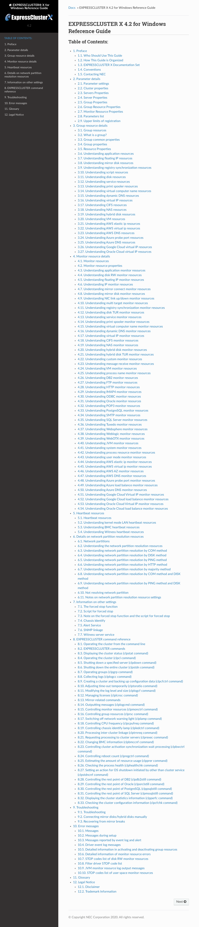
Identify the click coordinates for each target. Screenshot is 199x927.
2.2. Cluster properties (93, 88)
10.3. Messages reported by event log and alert (109, 840)
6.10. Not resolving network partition (103, 592)
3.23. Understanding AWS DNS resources (106, 233)
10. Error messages (15, 103)
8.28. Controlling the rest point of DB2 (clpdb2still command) (119, 779)
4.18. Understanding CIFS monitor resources (108, 340)
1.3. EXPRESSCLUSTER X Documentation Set (109, 65)
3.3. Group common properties (99, 139)
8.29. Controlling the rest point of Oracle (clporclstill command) (121, 784)
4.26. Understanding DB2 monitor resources (108, 377)
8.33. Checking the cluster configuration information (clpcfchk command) (127, 802)
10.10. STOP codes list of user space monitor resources (115, 872)
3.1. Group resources (92, 130)
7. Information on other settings (23, 82)
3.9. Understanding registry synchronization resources (114, 167)
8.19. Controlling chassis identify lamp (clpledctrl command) (118, 728)
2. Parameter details (16, 50)
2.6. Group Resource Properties (99, 107)
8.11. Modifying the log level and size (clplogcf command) (116, 690)
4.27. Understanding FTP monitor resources (107, 382)
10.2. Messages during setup (97, 835)
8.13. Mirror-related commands (99, 700)
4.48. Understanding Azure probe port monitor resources (116, 480)
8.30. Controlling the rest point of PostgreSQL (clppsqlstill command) (125, 788)
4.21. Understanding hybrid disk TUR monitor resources (116, 354)
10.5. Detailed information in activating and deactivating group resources (127, 849)
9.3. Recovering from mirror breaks (101, 821)
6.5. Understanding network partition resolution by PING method (122, 560)
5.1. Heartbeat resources (94, 518)
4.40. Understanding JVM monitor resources (108, 443)
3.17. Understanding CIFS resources (102, 205)
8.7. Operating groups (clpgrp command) (105, 672)
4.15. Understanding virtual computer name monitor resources (120, 326)
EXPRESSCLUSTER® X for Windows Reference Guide (29, 13)
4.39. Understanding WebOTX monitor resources (111, 438)
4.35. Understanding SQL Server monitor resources (112, 419)
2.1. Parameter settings (93, 83)
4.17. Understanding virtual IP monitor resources (111, 335)
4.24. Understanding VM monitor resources (107, 368)
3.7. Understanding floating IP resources (105, 158)
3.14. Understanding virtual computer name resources (114, 191)
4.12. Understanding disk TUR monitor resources (111, 312)
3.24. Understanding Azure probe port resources (110, 237)
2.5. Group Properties (92, 102)
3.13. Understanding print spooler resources (108, 186)
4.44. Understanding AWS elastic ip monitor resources (115, 462)
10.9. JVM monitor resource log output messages (111, 868)
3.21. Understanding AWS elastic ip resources (109, 223)
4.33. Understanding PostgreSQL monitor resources (113, 410)
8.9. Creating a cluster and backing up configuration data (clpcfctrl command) (130, 681)
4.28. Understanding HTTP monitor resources (109, 387)
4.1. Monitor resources (93, 261)
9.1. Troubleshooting (92, 812)
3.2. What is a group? (92, 135)
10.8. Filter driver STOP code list (100, 863)
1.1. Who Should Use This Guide (100, 55)
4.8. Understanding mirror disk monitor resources (111, 293)
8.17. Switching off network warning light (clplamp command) (120, 718)
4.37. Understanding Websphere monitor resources (113, 429)
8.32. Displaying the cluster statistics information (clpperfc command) (125, 798)
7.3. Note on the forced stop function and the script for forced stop (124, 616)
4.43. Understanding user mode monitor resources (112, 457)
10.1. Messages (88, 830)
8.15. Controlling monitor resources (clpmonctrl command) (118, 709)
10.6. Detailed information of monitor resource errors (114, 854)
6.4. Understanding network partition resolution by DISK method (122, 555)
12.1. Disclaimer (89, 886)
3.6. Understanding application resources (106, 153)
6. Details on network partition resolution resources (22, 75)
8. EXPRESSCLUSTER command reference (23, 90)
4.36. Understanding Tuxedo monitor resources (110, 424)
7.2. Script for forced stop (95, 611)
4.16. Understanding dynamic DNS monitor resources (114, 331)
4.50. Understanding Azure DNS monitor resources (112, 490)
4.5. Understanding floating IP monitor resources (111, 279)
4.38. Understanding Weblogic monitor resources (111, 433)
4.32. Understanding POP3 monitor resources (109, 405)
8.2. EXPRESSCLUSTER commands (101, 648)
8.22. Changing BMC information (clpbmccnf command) (116, 742)
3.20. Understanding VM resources (101, 219)
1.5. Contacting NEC (92, 74)
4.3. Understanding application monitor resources (111, 270)
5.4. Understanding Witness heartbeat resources (111, 532)
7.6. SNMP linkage (90, 630)
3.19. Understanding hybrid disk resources (106, 214)
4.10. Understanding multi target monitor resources (113, 303)
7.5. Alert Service (89, 625)
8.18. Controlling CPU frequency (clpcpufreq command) (116, 723)
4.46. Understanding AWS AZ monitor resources (111, 471)
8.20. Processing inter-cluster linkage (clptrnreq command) (117, 732)
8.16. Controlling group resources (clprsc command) (113, 714)
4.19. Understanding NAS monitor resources (108, 345)
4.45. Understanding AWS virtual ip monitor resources (115, 466)
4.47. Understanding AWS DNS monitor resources (112, 476)
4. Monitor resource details (20, 61)
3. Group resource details (19, 55)
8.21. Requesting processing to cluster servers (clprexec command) (123, 737)
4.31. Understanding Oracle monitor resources (109, 401)
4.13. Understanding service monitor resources (109, 317)
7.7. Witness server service (96, 634)
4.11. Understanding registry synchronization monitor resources (121, 307)
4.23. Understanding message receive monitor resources (116, 363)
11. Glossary (11, 108)
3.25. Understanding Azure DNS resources (106, 242)
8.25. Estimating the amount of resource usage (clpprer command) (122, 760)
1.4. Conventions (89, 69)
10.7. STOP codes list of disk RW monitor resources (113, 858)
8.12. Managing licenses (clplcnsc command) (108, 695)
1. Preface (10, 44)
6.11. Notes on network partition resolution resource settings (119, 597)
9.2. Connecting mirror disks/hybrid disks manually (112, 816)
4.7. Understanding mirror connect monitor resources (114, 289)
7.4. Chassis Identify (91, 620)
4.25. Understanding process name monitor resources (114, 373)
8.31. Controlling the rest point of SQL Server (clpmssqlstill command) (125, 793)
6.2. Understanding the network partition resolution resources (120, 546)
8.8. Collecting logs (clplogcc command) (104, 676)
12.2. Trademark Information (97, 891)
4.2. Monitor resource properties (100, 265)
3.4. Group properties (92, 144)
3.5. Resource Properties (94, 149)
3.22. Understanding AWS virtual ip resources (109, 228)
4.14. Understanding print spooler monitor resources (113, 321)
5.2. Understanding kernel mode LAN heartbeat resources (117, 522)
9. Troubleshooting (15, 97)
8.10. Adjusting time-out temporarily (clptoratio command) (117, 686)
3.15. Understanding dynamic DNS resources (108, 195)
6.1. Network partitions (94, 541)
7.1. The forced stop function (98, 606)
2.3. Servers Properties (93, 93)
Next (181, 901)
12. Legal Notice (14, 114)
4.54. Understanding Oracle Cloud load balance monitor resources (123, 508)
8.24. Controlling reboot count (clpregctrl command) (113, 756)
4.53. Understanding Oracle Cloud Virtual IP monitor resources (120, 504)
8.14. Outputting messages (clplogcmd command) (111, 704)
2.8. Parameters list (91, 116)
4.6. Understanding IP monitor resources (105, 284)
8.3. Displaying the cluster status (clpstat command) (113, 653)
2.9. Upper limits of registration (99, 121)
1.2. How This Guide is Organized (100, 60)
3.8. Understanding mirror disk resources (105, 163)
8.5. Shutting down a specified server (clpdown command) (117, 662)
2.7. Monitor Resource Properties (100, 111)
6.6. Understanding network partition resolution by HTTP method (122, 564)
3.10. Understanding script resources (103, 172)
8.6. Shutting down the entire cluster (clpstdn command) (116, 667)
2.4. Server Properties (92, 97)
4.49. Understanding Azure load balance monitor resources (118, 485)
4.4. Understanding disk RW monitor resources (110, 275)
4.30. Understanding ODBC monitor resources (109, 396)
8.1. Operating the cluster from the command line (111, 644)
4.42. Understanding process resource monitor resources (116, 452)
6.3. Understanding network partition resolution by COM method (122, 550)
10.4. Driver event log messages (99, 844)
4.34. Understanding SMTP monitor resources (109, 415)
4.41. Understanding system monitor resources (109, 447)
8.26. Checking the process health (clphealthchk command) (118, 765)
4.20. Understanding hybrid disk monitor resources (112, 349)
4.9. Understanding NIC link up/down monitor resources (116, 298)
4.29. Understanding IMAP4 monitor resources (109, 391)
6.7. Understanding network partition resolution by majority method (124, 569)
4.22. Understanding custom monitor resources (110, 359)
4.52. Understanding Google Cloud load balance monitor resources (123, 499)
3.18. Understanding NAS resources (102, 209)
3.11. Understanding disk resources (102, 177)
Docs (71, 7)
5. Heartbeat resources (18, 67)
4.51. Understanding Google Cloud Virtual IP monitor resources (121, 494)
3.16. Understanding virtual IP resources (105, 200)
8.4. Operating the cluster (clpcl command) (107, 658)
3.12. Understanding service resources (104, 181)
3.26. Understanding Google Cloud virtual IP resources (115, 247)
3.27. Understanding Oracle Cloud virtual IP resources (114, 251)
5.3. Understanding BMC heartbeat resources (109, 527)
